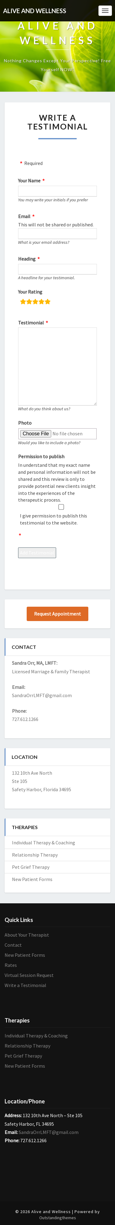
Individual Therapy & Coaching (43, 842)
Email (24, 216)
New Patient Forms (32, 879)
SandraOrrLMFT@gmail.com (42, 695)
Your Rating (30, 292)
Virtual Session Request (29, 975)
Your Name (29, 180)
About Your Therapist (27, 935)
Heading (27, 259)
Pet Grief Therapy (30, 867)
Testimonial (31, 323)
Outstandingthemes (57, 1217)
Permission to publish (41, 456)
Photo (25, 423)
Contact (13, 945)
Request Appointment (57, 614)
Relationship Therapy (35, 855)
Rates (11, 965)
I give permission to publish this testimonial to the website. (53, 519)
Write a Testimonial (25, 985)
